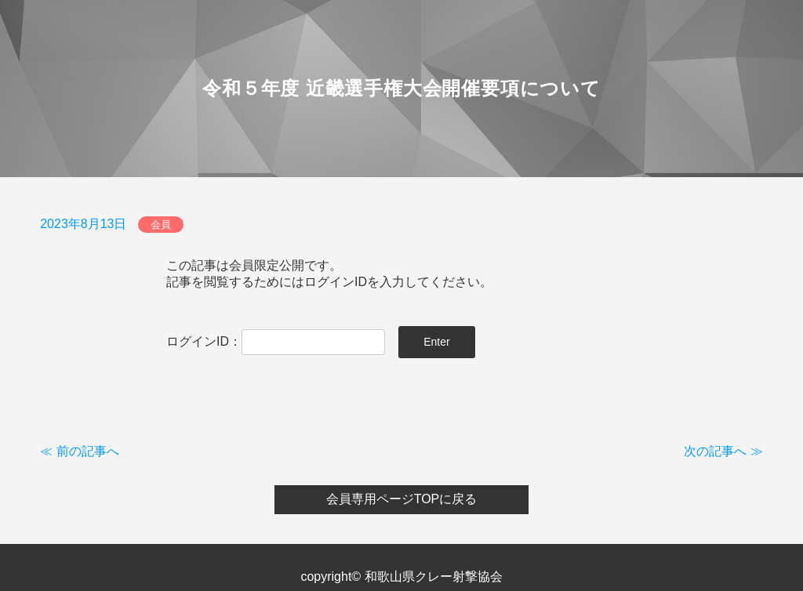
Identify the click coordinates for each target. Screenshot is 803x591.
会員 (161, 224)
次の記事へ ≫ (723, 451)
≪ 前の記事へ (79, 451)
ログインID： (275, 341)
